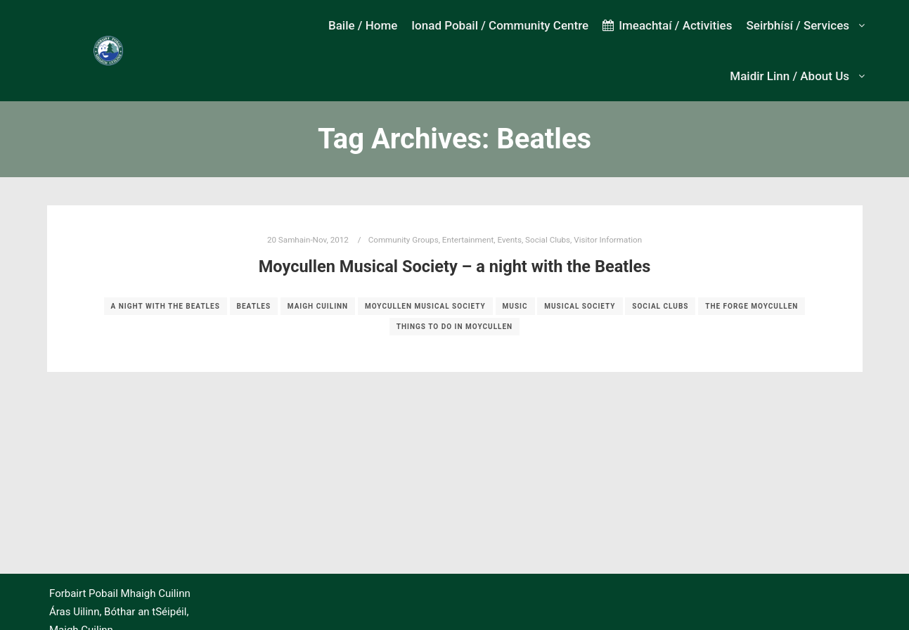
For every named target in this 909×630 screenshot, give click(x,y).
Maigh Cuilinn (318, 306)
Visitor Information (608, 240)
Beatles (254, 306)
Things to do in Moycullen (454, 326)
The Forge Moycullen (751, 306)
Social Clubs (547, 240)
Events (509, 240)
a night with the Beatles (165, 306)
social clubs (660, 306)
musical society (579, 306)
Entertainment (468, 240)
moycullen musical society (425, 306)
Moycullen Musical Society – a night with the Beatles (455, 266)
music (515, 306)
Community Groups (403, 240)
